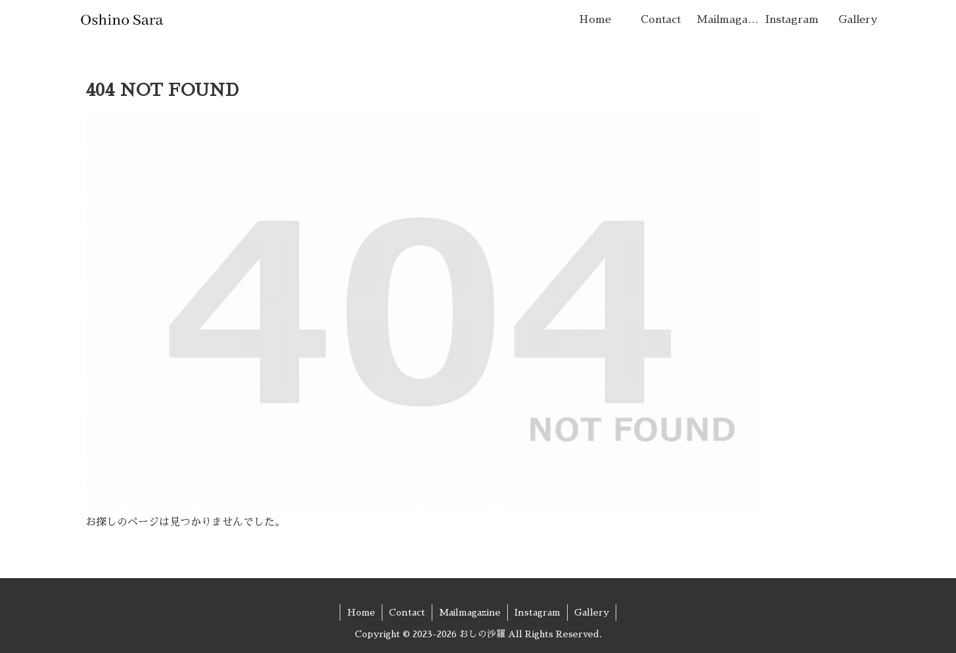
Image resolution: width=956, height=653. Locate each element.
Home (361, 612)
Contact (407, 612)
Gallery (591, 612)
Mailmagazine (470, 612)
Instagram (537, 612)
